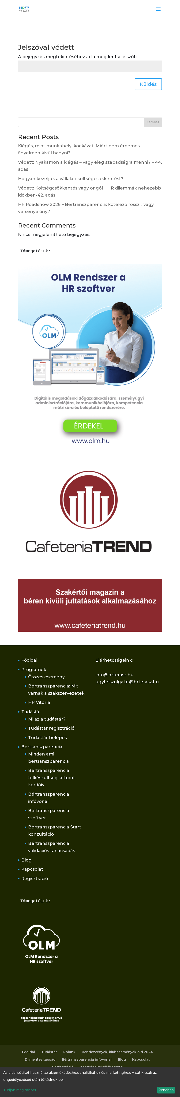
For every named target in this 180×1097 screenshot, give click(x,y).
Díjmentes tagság (40, 1059)
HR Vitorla (39, 702)
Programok (33, 669)
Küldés (148, 84)
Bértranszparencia (41, 746)
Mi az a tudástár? (46, 719)
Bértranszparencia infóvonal (87, 1059)
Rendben (166, 1090)
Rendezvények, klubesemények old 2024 (117, 1052)
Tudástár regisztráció (51, 728)
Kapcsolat (32, 869)
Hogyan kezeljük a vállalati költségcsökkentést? (70, 178)
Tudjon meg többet (19, 1090)
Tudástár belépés (47, 737)
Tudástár (31, 711)
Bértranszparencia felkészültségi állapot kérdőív (51, 777)
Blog (26, 860)
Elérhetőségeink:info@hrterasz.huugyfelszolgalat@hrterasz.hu (127, 671)
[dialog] (90, 1082)
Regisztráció (34, 878)
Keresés (152, 122)
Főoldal (29, 660)
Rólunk (69, 1052)
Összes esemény (46, 676)
